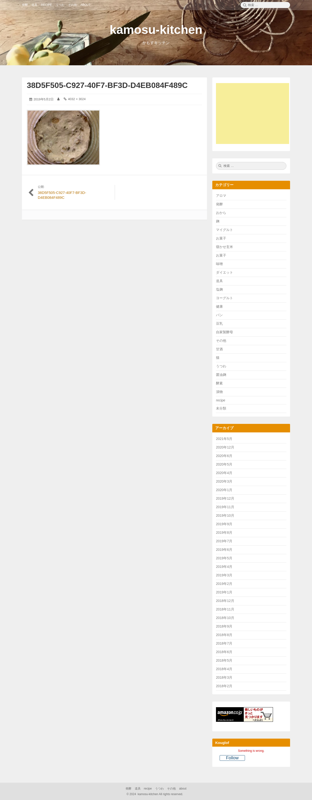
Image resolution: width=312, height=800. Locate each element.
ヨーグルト (224, 298)
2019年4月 (224, 567)
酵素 (219, 383)
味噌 (219, 264)
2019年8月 (224, 532)
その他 (221, 341)
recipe (220, 400)
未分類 (221, 408)
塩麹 (219, 289)
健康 (219, 306)
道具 (219, 281)
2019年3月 (224, 575)
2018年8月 (224, 635)
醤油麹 (221, 375)
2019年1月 (224, 592)
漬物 (219, 392)
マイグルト (224, 230)
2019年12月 (225, 498)
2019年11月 (225, 507)
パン (219, 315)
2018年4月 (224, 669)
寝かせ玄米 (224, 247)
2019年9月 (224, 524)
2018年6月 (224, 652)
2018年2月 (224, 686)
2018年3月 (224, 677)
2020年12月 (225, 447)
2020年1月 (224, 490)
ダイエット (224, 272)
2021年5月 (224, 439)
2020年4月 (224, 473)
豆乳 (219, 323)
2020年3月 (224, 481)
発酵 (219, 204)
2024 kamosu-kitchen (155, 794)
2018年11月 (225, 609)
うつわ (221, 366)
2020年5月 (224, 464)
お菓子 (221, 238)
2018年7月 (224, 643)
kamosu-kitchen (156, 30)
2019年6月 (224, 550)
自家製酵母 (224, 332)
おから (221, 213)
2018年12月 (225, 601)
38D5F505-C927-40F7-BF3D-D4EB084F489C (107, 85)
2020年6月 (224, 456)
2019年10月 (225, 515)
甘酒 (219, 349)
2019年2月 (224, 584)
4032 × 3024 (77, 99)
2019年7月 (224, 541)
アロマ (221, 196)
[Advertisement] (255, 114)
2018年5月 (224, 660)
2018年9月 (224, 626)
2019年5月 (224, 558)
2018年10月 (225, 618)
